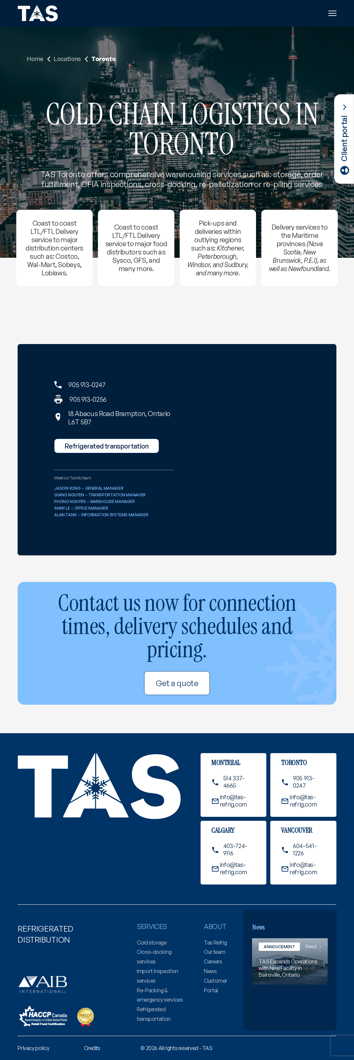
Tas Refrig (215, 942)
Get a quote (177, 683)
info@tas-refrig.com (233, 800)
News (210, 971)
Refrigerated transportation (106, 446)
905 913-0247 (87, 385)
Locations (67, 58)
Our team (214, 952)
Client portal (344, 138)
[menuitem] (33, 1048)
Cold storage (152, 942)
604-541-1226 (304, 849)
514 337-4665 (234, 781)
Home (35, 58)
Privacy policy (33, 1048)
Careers (213, 961)
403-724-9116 (235, 849)
